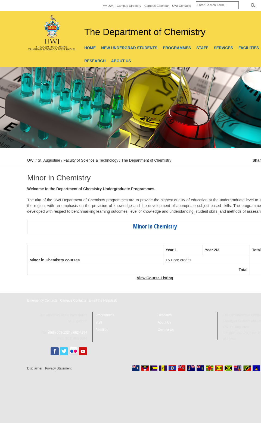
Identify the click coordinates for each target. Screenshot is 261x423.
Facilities (101, 330)
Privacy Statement (58, 368)
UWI (31, 160)
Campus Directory (129, 5)
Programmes (177, 48)
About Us (121, 61)
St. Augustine (49, 160)
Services (223, 48)
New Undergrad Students (129, 48)
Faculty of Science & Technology (90, 160)
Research (95, 61)
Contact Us (166, 330)
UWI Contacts (181, 5)
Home (90, 48)
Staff (202, 48)
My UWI (108, 5)
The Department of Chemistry (147, 160)
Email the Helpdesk (103, 300)
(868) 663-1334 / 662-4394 (67, 332)
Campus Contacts (73, 300)
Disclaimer (34, 368)
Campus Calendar (156, 5)
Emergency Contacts (42, 300)
